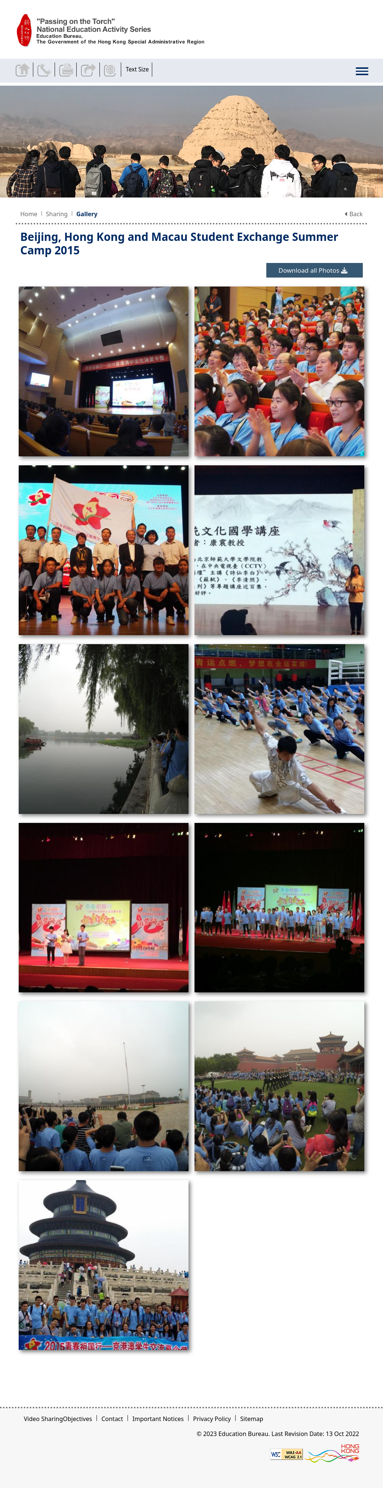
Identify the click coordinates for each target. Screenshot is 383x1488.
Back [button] (354, 214)
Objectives (77, 1419)
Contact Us (45, 69)
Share (88, 69)
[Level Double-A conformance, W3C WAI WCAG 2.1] (286, 1453)
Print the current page (67, 69)
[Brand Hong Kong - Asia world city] (331, 1453)
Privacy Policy (212, 1419)
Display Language (111, 69)
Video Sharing (43, 1419)
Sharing (57, 214)
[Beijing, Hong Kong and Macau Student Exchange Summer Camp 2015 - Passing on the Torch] (119, 30)
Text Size (137, 69)
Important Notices (158, 1419)
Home (28, 214)
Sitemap (251, 1419)
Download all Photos (313, 270)
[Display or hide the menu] (362, 72)
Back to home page (23, 69)
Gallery (87, 214)
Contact (112, 1419)
